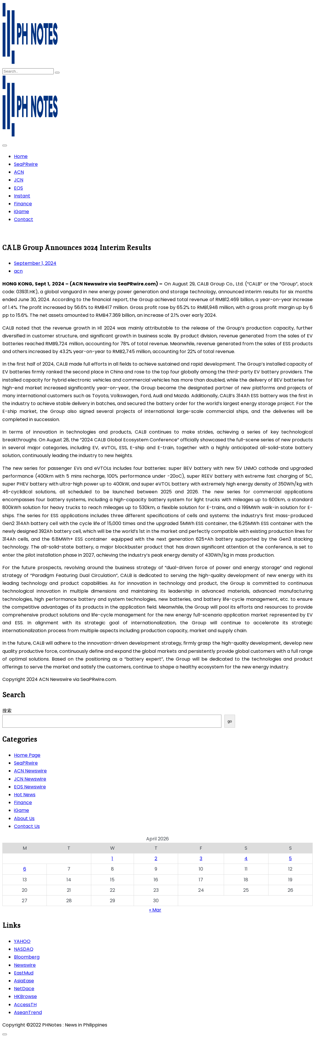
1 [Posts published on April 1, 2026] (112, 858)
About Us (24, 818)
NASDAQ (23, 949)
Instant (22, 196)
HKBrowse (25, 996)
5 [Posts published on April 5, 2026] (290, 858)
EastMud (23, 973)
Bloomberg (27, 957)
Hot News (24, 794)
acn (18, 271)
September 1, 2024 (35, 263)
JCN (18, 180)
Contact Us (27, 826)
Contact (23, 219)
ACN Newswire (30, 770)
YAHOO (22, 941)
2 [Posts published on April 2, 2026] (156, 858)
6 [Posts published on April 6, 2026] (24, 869)
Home (21, 156)
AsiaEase (24, 980)
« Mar (155, 910)
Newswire (25, 965)
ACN (19, 172)
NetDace (24, 988)
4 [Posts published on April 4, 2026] (246, 858)
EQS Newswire (30, 786)
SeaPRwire (26, 164)
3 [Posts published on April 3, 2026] (201, 858)
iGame (21, 211)
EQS (18, 188)
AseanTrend (28, 1012)
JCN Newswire (30, 779)
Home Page (27, 755)
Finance (23, 203)
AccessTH (25, 1004)
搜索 (7, 710)
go (230, 721)
